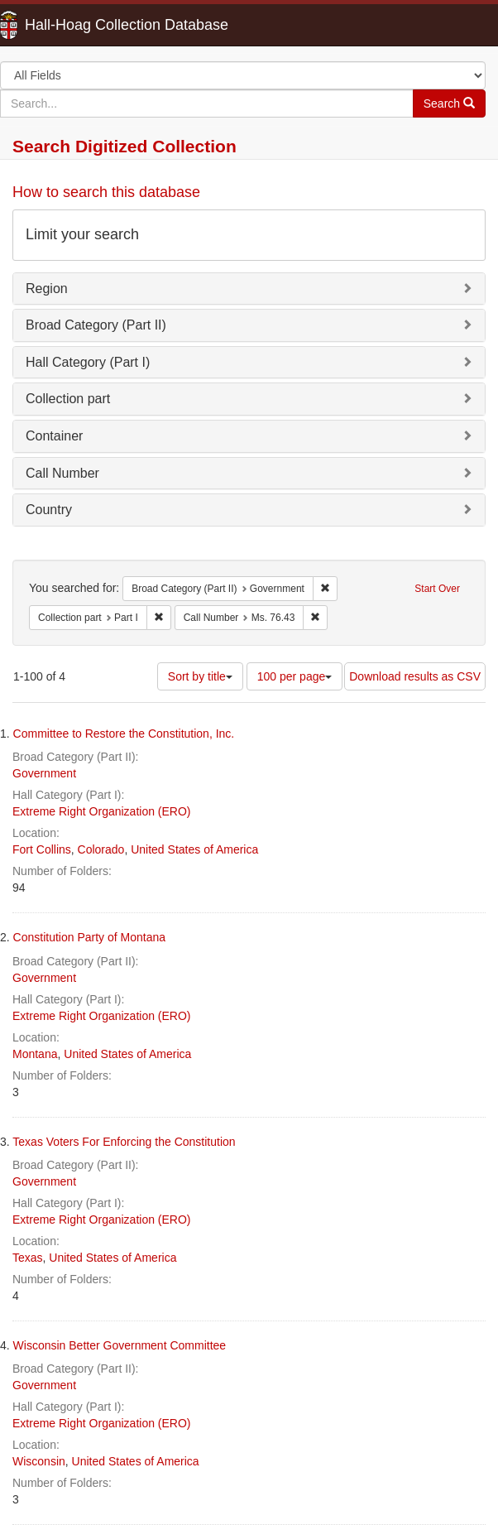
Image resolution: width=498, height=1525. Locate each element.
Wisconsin (38, 1461)
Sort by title (200, 676)
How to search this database (106, 192)
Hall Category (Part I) (88, 362)
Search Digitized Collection (124, 146)
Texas (27, 1257)
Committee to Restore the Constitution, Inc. (124, 733)
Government (44, 773)
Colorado (101, 849)
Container (54, 436)
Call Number (62, 473)
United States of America (194, 849)
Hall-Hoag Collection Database (74, 25)
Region (47, 288)
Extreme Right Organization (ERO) (101, 811)
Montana (34, 1054)
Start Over (437, 588)
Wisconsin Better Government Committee (120, 1345)
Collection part (68, 399)
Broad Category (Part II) (96, 325)
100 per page (295, 676)
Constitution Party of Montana (89, 937)
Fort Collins (41, 849)
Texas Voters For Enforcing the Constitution (123, 1141)
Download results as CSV (415, 676)
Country (49, 510)
